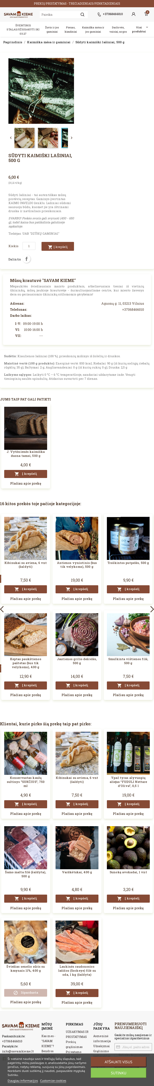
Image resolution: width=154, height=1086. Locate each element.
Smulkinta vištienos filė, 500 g (128, 661)
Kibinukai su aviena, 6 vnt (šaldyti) (25, 565)
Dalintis (26, 259)
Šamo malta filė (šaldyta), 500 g (25, 874)
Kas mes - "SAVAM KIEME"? (48, 1041)
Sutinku (118, 1073)
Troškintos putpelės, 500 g (128, 563)
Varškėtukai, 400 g (77, 872)
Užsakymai (101, 1046)
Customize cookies (53, 1081)
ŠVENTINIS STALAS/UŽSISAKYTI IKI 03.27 (23, 29)
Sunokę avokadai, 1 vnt (128, 872)
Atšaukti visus (118, 1061)
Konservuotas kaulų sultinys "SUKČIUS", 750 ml (26, 782)
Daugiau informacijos (23, 1081)
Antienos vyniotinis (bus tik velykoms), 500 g (77, 565)
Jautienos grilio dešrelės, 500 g (77, 661)
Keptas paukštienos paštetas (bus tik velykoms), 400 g (25, 663)
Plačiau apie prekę (25, 483)
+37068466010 (12, 1041)
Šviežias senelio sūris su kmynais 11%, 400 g (25, 968)
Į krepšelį (58, 247)
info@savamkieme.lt (18, 1051)
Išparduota (25, 992)
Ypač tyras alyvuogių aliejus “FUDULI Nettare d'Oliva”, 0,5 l (128, 782)
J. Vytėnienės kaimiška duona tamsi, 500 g (26, 454)
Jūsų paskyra (101, 1026)
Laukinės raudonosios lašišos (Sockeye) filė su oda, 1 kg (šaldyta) (77, 970)
